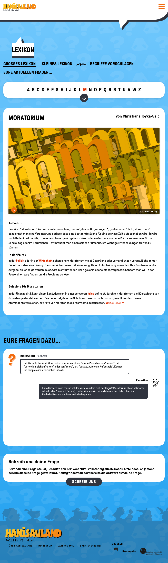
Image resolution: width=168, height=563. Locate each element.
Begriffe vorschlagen (112, 64)
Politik (20, 260)
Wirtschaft (45, 260)
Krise (90, 293)
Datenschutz (66, 545)
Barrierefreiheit (91, 545)
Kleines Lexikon (57, 64)
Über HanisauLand (21, 545)
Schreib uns (84, 481)
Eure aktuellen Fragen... (27, 72)
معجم (81, 64)
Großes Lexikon (19, 64)
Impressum (45, 545)
